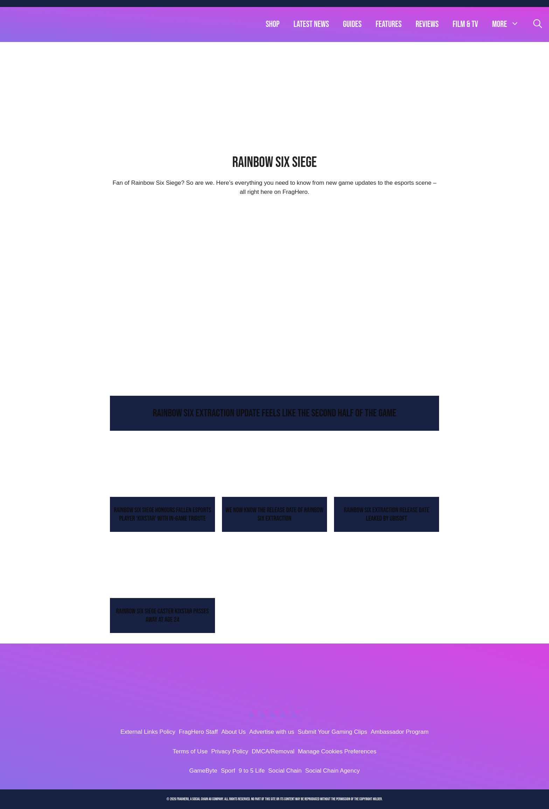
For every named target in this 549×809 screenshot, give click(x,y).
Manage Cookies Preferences (337, 751)
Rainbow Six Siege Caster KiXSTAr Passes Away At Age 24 (162, 615)
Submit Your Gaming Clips (332, 732)
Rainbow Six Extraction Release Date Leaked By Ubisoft (386, 514)
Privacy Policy (229, 751)
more (509, 24)
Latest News (311, 24)
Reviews (427, 24)
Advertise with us (271, 732)
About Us (233, 732)
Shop (272, 24)
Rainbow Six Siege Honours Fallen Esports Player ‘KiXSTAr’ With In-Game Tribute (162, 514)
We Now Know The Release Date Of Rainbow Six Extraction (274, 514)
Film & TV (465, 24)
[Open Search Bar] (537, 24)
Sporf (228, 770)
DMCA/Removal (273, 751)
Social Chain (284, 770)
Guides (352, 24)
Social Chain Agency (332, 770)
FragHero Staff (198, 732)
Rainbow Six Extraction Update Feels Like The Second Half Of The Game (274, 413)
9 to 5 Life (251, 770)
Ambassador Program (400, 732)
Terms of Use (190, 751)
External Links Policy (147, 732)
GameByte (203, 770)
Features (389, 24)
